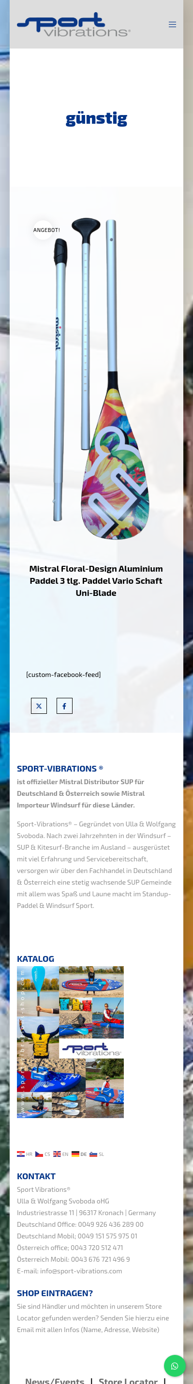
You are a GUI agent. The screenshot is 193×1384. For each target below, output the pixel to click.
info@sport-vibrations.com (81, 1271)
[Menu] (170, 24)
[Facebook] (65, 706)
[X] (39, 706)
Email (25, 1329)
